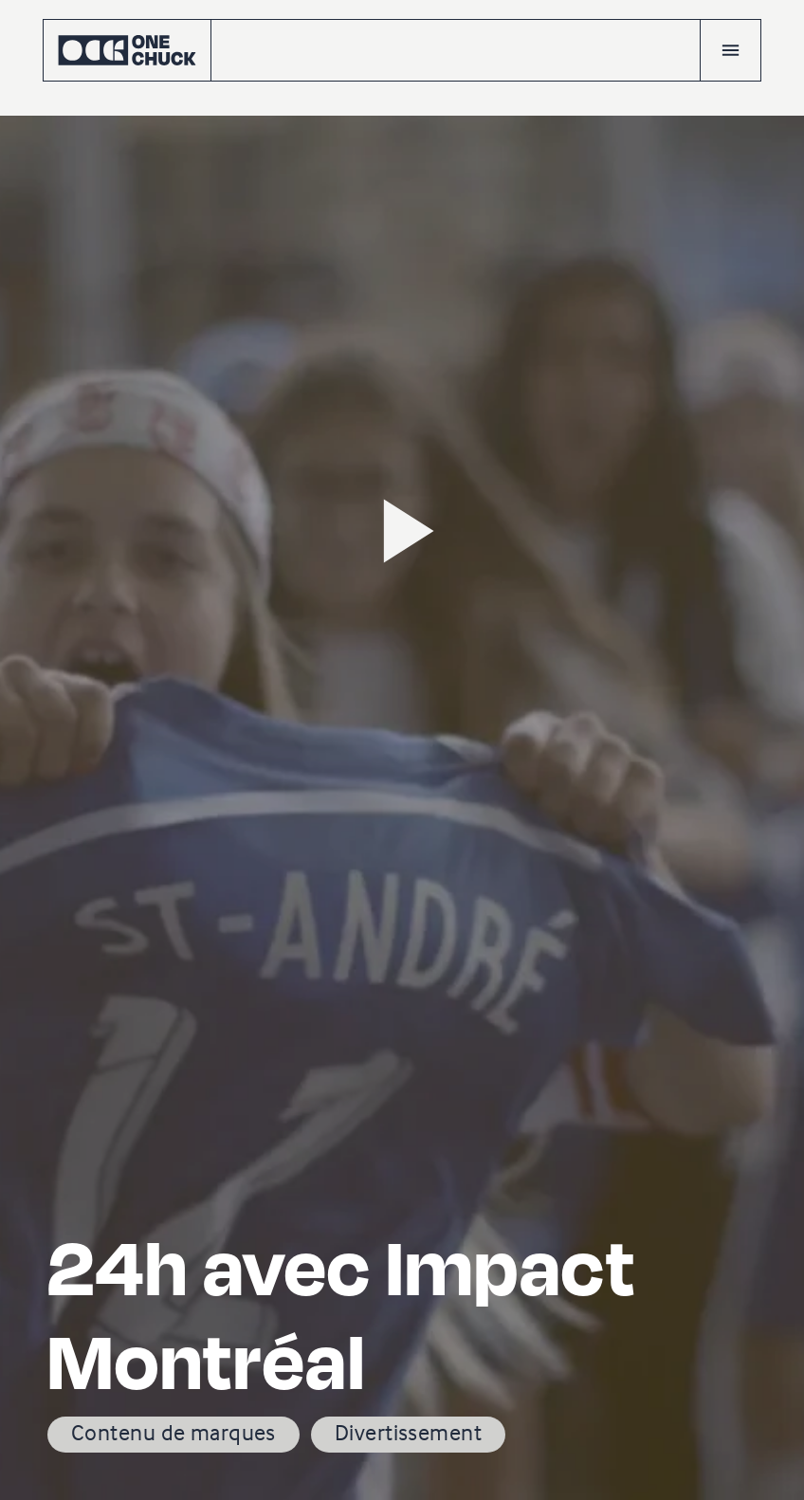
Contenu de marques (173, 1432)
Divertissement (408, 1432)
